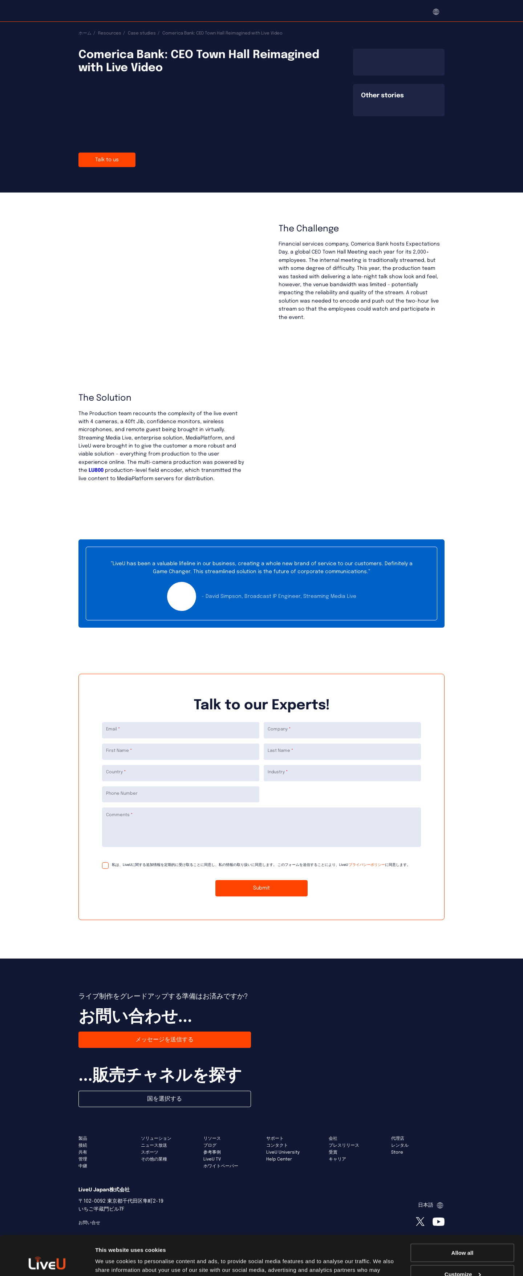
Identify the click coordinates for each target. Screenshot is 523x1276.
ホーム (85, 33)
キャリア (337, 1159)
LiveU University (283, 1152)
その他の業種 (154, 1159)
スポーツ (149, 1152)
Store (397, 1152)
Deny (462, 1258)
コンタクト (277, 1145)
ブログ (209, 1145)
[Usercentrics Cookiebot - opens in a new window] (47, 1261)
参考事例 (212, 1152)
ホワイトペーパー (220, 1166)
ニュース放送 (154, 1145)
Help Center (279, 1159)
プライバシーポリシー (367, 865)
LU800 (95, 470)
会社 (333, 1139)
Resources (109, 33)
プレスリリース (344, 1145)
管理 (82, 1159)
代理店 (397, 1139)
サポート (275, 1139)
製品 (82, 1139)
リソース (212, 1139)
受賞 (333, 1152)
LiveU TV (212, 1159)
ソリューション (156, 1139)
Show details (112, 1261)
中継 (82, 1166)
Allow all (462, 1215)
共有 (82, 1152)
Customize (463, 1237)
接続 (82, 1145)
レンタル (400, 1145)
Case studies (142, 33)
